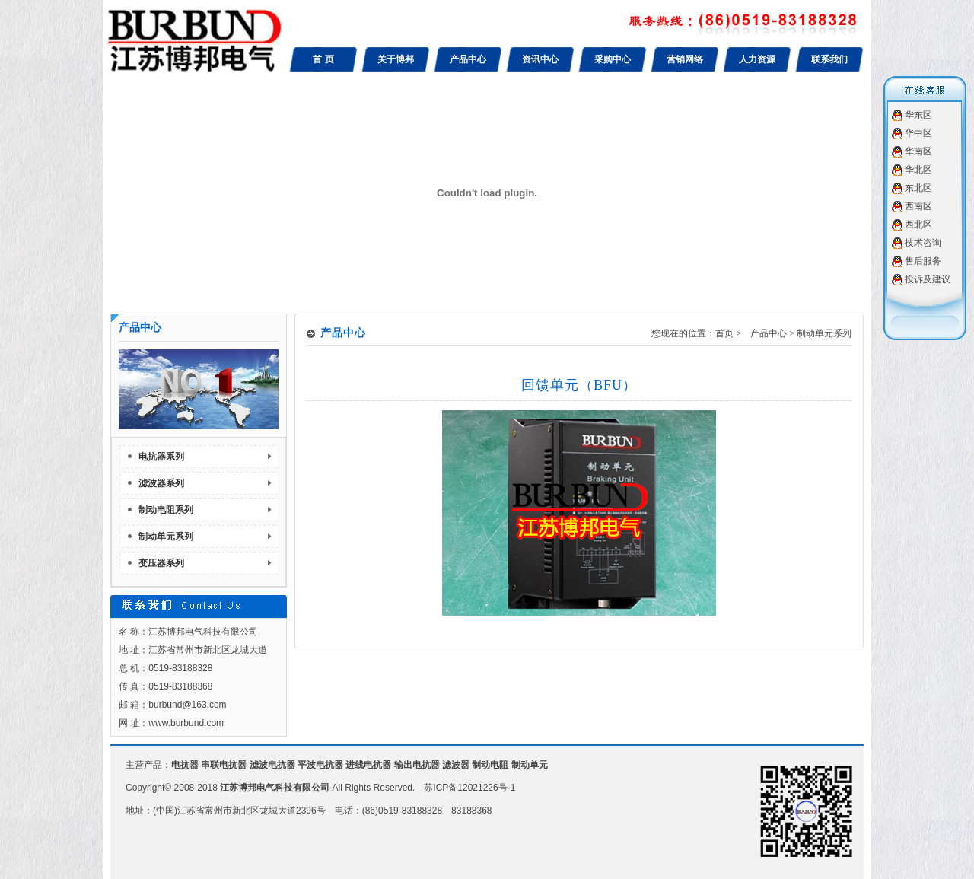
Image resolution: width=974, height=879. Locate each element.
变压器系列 (161, 563)
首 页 (323, 59)
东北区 (918, 188)
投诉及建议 (927, 279)
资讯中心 (540, 59)
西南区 (918, 206)
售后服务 (923, 261)
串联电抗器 (224, 765)
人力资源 (757, 59)
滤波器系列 (161, 483)
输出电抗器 (417, 765)
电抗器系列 (161, 456)
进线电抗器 (368, 765)
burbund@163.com (187, 704)
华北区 (918, 169)
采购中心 (612, 59)
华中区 (918, 133)
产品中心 (468, 59)
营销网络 (685, 59)
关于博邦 (395, 59)
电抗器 (185, 765)
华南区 (918, 151)
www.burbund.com (186, 723)
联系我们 (829, 59)
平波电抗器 (320, 765)
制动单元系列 (165, 536)
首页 (724, 333)
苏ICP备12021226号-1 (469, 787)
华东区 (918, 115)
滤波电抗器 (272, 765)
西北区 (918, 224)
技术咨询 (923, 242)
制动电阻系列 (165, 510)
